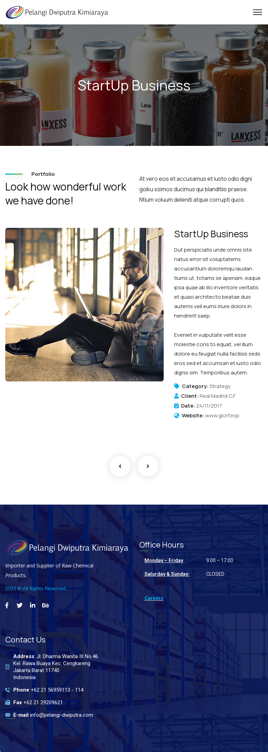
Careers (153, 598)
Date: (188, 405)
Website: (193, 415)
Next (147, 466)
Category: (195, 386)
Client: (190, 396)
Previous (120, 466)
